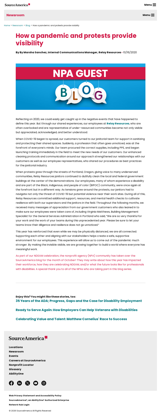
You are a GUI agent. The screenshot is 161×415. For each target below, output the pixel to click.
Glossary (15, 369)
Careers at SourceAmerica (27, 360)
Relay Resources (118, 123)
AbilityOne (16, 374)
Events (13, 356)
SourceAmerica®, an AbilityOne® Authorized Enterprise (39, 400)
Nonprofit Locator (21, 365)
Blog (28, 25)
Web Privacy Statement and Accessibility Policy (35, 395)
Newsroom (15, 15)
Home (7, 25)
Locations (16, 347)
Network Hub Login (19, 404)
